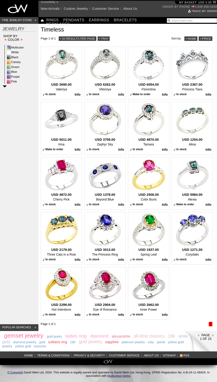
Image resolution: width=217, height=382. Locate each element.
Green (15, 67)
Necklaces (58, 24)
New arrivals (50, 8)
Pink (14, 81)
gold (42, 342)
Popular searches (16, 327)
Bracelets (125, 20)
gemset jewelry (23, 335)
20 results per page (78, 38)
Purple (15, 76)
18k (171, 336)
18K (73, 342)
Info (77, 94)
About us (130, 8)
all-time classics (149, 336)
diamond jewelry (24, 342)
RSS (186, 355)
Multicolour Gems (118, 375)
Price (206, 38)
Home (28, 355)
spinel (161, 342)
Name (192, 38)
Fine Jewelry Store (17, 20)
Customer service (105, 8)
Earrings (99, 20)
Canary (16, 62)
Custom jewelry (76, 8)
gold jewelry (90, 341)
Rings (52, 20)
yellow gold (23, 346)
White (15, 52)
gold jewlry (54, 336)
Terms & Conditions (53, 355)
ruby (151, 342)
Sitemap (169, 355)
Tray (105, 38)
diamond (99, 335)
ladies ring (76, 335)
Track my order (204, 11)
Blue (14, 71)
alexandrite (121, 336)
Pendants (74, 20)
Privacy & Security (89, 355)
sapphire (112, 342)
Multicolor (17, 47)
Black (15, 57)
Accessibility (48, 2)
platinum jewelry (133, 342)
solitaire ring (57, 342)
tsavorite (40, 346)
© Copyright (15, 372)
